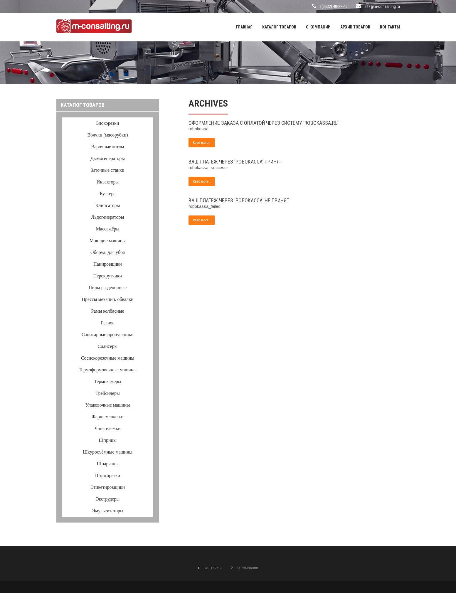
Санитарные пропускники (108, 334)
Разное (107, 322)
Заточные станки (107, 170)
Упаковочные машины (107, 404)
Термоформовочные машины (108, 369)
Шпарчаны (108, 463)
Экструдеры (108, 498)
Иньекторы (108, 181)
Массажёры (108, 228)
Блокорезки (107, 123)
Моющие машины (108, 240)
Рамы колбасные (107, 311)
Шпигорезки (107, 475)
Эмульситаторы (107, 510)
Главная (244, 27)
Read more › (201, 143)
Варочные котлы (107, 146)
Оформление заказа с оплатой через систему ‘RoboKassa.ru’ (264, 123)
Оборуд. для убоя (107, 252)
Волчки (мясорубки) (107, 134)
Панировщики (107, 264)
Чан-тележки (108, 428)
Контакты (390, 27)
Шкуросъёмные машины (107, 451)
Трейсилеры (107, 393)
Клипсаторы (107, 205)
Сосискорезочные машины (107, 358)
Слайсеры (107, 346)
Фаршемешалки (107, 416)
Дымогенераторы (107, 158)
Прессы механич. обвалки (107, 299)
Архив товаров (355, 27)
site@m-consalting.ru (382, 6)
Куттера (108, 193)
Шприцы (108, 440)
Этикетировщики (107, 487)
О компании (318, 27)
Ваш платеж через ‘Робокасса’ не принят (239, 200)
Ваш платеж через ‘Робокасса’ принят (235, 162)
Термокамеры (107, 381)
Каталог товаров (279, 27)
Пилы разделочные (108, 287)
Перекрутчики (107, 275)
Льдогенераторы (107, 217)
